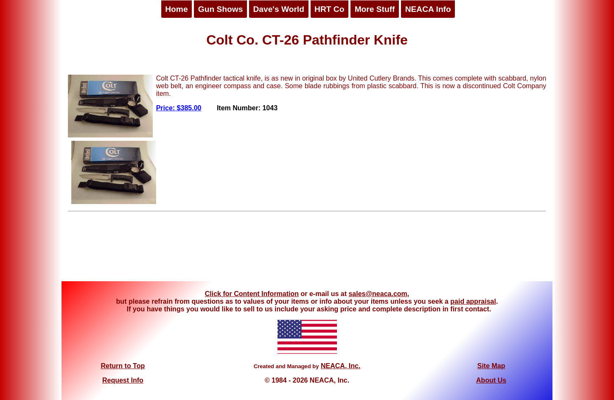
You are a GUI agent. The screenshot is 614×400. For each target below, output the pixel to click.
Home (176, 9)
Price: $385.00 (179, 108)
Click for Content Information (252, 293)
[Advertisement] (307, 249)
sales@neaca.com (377, 293)
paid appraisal (473, 301)
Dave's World (278, 9)
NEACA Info (428, 9)
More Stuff (375, 9)
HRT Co (329, 9)
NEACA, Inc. (340, 365)
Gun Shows (220, 9)
